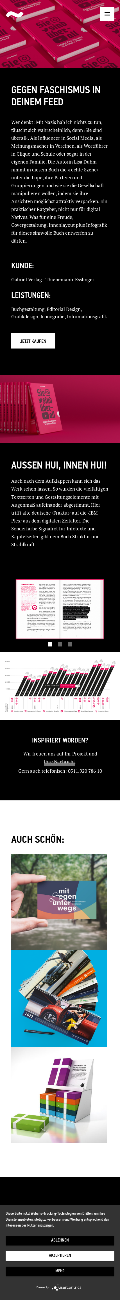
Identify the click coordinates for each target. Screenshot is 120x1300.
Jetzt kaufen (33, 341)
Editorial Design (64, 309)
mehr (60, 1271)
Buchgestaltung (27, 309)
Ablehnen (60, 1240)
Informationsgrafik (87, 316)
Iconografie (52, 316)
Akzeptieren (60, 1256)
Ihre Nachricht (59, 761)
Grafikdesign (24, 316)
